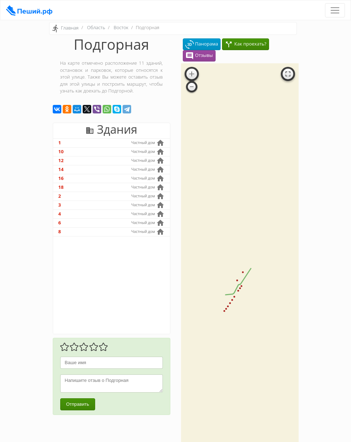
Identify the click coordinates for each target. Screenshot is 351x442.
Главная (70, 28)
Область (96, 27)
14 (61, 169)
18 (61, 187)
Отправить (77, 404)
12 (61, 160)
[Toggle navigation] (335, 10)
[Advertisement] (111, 285)
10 (61, 151)
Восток (121, 27)
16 (61, 178)
